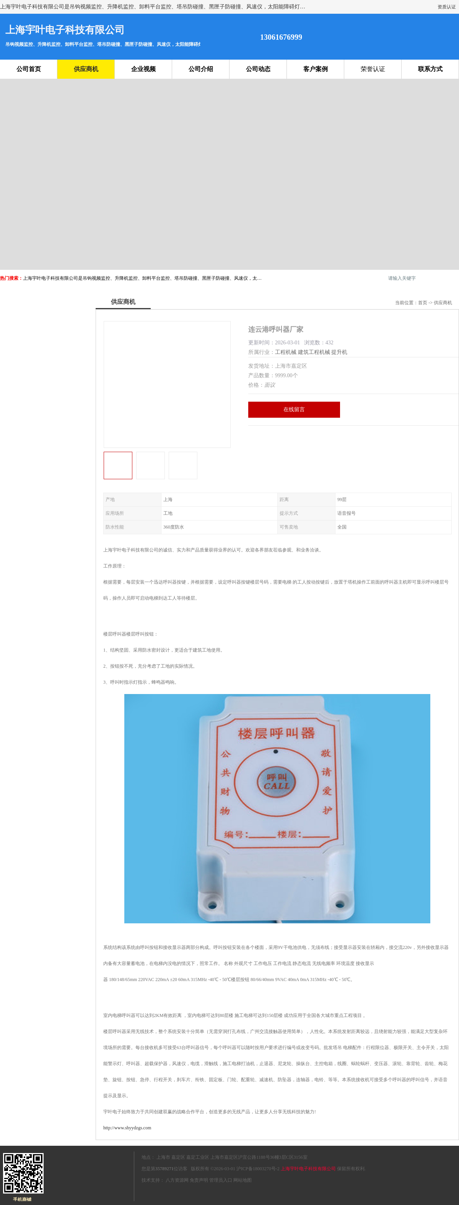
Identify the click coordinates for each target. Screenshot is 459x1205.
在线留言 (294, 409)
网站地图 (242, 1180)
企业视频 (143, 69)
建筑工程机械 (314, 352)
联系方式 (430, 69)
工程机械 (285, 352)
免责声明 (199, 1180)
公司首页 (28, 69)
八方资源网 (177, 1180)
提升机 (339, 352)
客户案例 (315, 69)
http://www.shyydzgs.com (127, 1127)
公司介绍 (201, 69)
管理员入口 (220, 1180)
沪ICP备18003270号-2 (258, 1168)
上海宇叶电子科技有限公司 (308, 1168)
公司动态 (258, 69)
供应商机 (86, 69)
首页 (422, 302)
